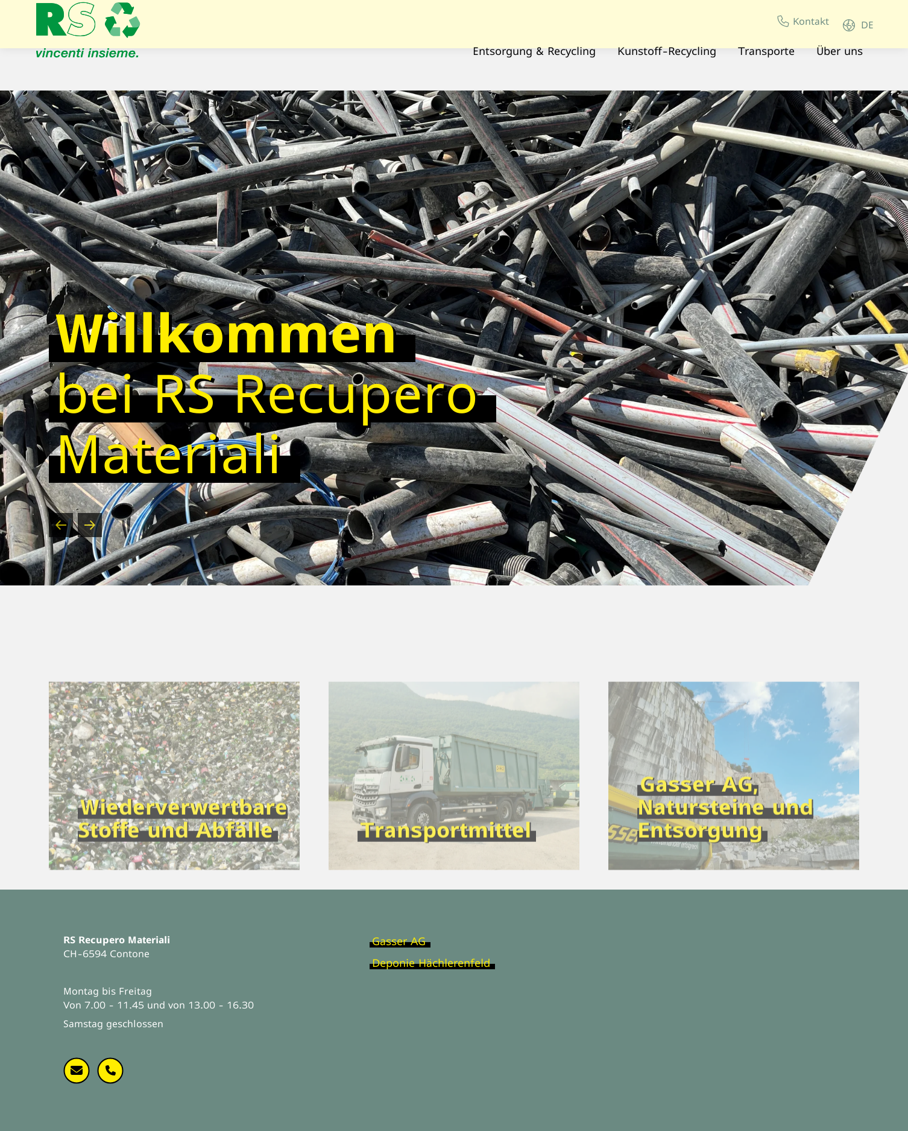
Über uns (836, 60)
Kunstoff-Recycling (663, 60)
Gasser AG (399, 941)
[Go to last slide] (61, 525)
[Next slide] (90, 525)
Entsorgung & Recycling (530, 60)
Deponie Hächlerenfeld (431, 963)
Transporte (762, 60)
